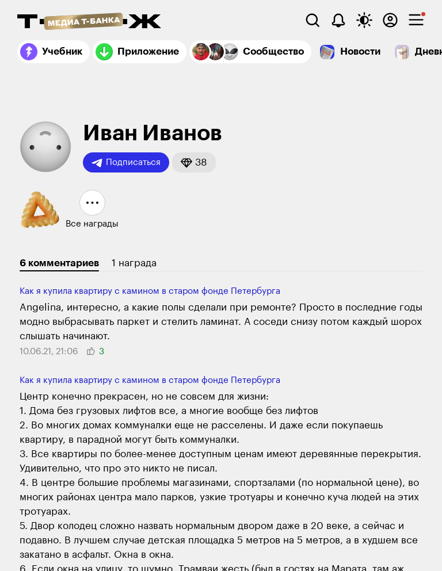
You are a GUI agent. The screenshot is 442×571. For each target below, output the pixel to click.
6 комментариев (59, 263)
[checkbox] (416, 20)
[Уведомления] (338, 20)
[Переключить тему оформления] (364, 20)
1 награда (134, 263)
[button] (194, 162)
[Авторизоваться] (390, 20)
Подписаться (126, 162)
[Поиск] (312, 20)
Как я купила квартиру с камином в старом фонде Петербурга (150, 291)
